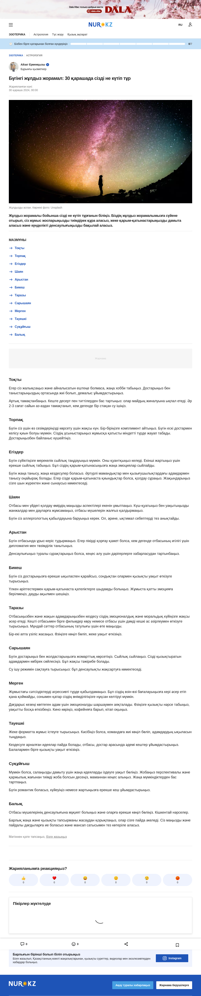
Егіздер (17, 264)
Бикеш (17, 287)
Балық (17, 335)
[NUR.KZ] (100, 25)
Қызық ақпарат (78, 34)
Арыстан (18, 280)
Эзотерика (17, 34)
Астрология (41, 34)
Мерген (17, 311)
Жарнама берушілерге (174, 985)
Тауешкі (17, 319)
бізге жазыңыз (56, 836)
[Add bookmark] (177, 945)
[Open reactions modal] (75, 944)
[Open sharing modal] (126, 944)
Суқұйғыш (19, 327)
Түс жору (58, 34)
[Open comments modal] (23, 944)
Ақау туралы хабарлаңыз (132, 985)
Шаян (16, 272)
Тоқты (16, 248)
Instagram (172, 958)
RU (180, 24)
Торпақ (17, 256)
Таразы (17, 295)
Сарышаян (20, 303)
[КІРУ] (190, 25)
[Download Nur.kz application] (100, 9)
